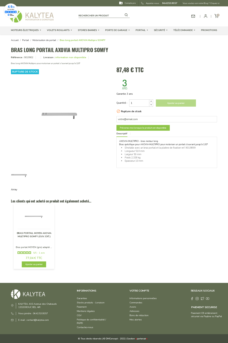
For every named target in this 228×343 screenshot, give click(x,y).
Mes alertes (136, 319)
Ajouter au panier (175, 103)
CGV (79, 315)
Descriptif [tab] (121, 133)
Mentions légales (86, 311)
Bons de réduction (139, 315)
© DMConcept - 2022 (114, 338)
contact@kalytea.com (37, 320)
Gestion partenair (137, 338)
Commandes (136, 302)
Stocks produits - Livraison (91, 302)
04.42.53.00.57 (168, 3)
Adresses (134, 311)
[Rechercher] (104, 15)
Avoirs (133, 306)
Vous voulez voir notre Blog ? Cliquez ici (201, 3)
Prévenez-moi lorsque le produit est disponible (143, 127)
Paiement (82, 306)
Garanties (82, 298)
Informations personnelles (143, 298)
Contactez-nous (85, 327)
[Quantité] (139, 103)
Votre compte (139, 291)
